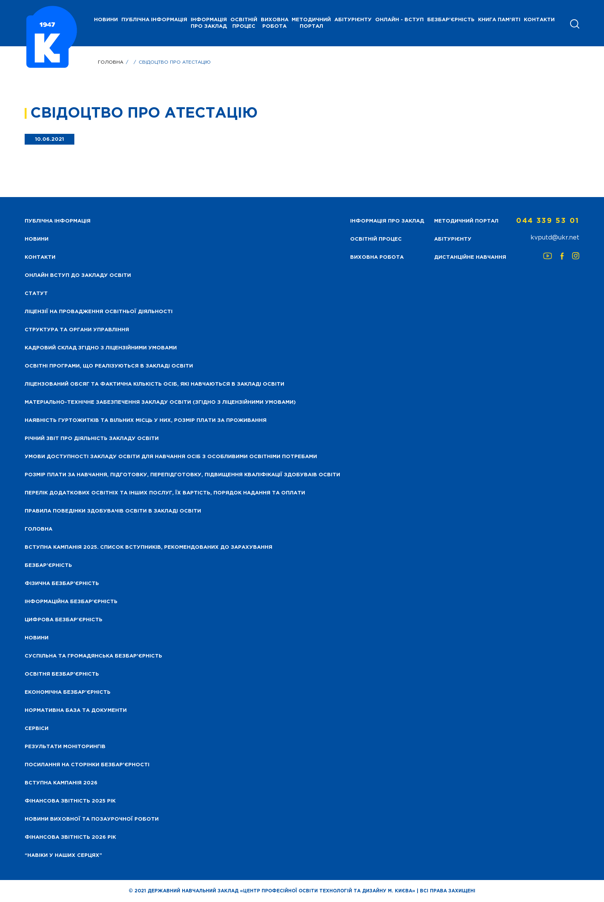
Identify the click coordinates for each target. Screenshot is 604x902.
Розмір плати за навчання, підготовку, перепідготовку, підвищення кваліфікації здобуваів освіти (182, 475)
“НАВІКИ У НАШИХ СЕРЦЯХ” (63, 855)
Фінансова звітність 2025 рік (70, 801)
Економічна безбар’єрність (68, 692)
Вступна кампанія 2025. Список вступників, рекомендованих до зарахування (148, 547)
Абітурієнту (353, 20)
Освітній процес (243, 23)
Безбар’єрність (48, 565)
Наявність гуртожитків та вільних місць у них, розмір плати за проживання (146, 420)
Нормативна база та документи (76, 710)
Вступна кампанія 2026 (61, 783)
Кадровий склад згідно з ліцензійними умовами (101, 348)
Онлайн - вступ (399, 20)
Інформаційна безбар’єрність (71, 602)
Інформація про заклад (209, 23)
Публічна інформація (154, 20)
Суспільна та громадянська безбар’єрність (93, 656)
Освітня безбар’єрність (62, 674)
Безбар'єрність (451, 20)
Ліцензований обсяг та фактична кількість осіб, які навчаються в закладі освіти (154, 384)
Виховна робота (275, 23)
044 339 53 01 (547, 221)
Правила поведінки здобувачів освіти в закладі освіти (113, 511)
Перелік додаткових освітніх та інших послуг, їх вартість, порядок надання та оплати (165, 493)
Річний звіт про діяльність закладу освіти (92, 439)
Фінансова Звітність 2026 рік (70, 837)
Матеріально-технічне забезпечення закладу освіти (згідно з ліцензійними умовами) (160, 402)
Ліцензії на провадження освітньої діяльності (99, 312)
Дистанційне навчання (470, 257)
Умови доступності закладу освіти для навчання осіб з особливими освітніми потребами (171, 457)
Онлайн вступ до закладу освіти (78, 275)
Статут (36, 294)
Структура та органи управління (77, 330)
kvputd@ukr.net (554, 238)
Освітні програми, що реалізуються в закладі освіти (109, 366)
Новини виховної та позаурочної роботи (92, 819)
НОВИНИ (106, 20)
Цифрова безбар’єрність (63, 620)
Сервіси (37, 729)
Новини (37, 638)
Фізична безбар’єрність (62, 584)
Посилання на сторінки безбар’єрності (87, 765)
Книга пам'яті (499, 20)
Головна (110, 62)
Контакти (539, 20)
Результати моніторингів (65, 747)
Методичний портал (311, 23)
